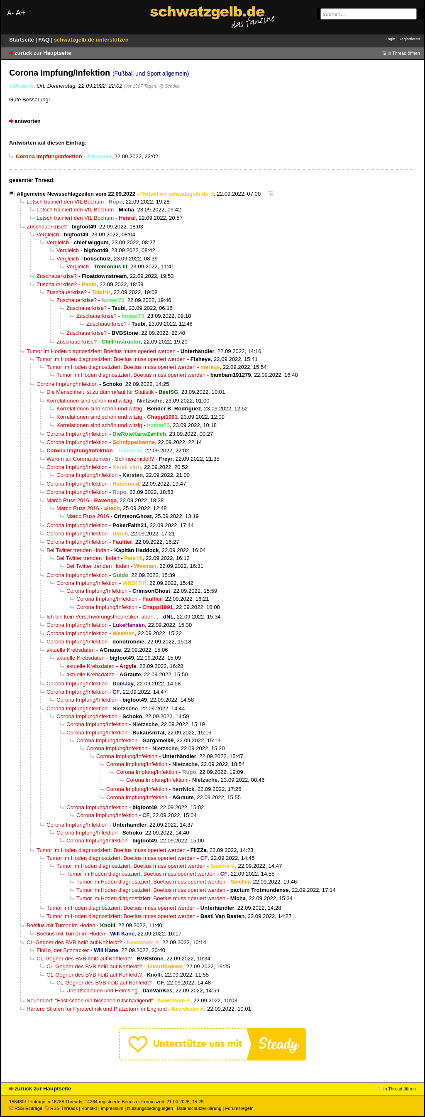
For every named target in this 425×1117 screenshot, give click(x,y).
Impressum (112, 1108)
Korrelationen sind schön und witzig (89, 401)
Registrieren (409, 39)
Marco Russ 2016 (67, 500)
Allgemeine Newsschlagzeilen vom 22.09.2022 (76, 194)
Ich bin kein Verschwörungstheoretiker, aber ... (102, 617)
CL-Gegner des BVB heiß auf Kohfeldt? (74, 942)
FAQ (44, 40)
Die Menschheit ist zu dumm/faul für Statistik (100, 392)
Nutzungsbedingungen (150, 1108)
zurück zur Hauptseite (43, 53)
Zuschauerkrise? (47, 226)
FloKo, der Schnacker (63, 950)
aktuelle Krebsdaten (70, 650)
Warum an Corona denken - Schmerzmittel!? (100, 459)
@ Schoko (169, 85)
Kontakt (89, 1108)
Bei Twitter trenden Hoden (78, 550)
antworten (28, 121)
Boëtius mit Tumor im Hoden (61, 925)
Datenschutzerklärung (199, 1108)
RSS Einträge (25, 1108)
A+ (20, 12)
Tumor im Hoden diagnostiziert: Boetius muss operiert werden (101, 351)
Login (390, 39)
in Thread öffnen (404, 53)
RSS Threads (61, 1108)
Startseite (22, 40)
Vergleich (48, 234)
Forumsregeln (239, 1108)
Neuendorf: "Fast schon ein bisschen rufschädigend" (90, 1000)
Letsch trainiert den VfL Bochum (65, 202)
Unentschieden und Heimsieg (101, 990)
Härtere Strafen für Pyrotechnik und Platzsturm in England (97, 1009)
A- (10, 13)
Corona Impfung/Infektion (67, 384)
